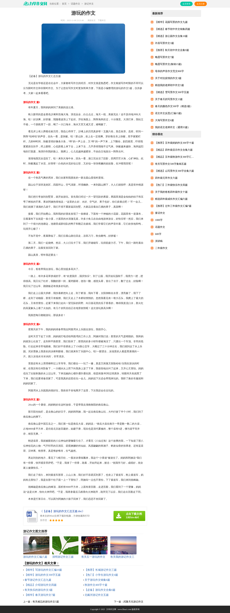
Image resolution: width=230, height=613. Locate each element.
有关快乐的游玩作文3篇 (39, 589)
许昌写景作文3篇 (164, 43)
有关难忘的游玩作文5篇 (46, 601)
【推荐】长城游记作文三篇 (101, 569)
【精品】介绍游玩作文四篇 (41, 584)
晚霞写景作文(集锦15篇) (168, 64)
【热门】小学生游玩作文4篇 (101, 574)
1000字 (159, 220)
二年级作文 (161, 248)
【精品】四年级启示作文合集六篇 (174, 149)
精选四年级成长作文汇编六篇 (171, 199)
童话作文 (160, 213)
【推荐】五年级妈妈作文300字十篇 (174, 142)
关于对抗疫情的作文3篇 (168, 78)
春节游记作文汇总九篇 (38, 579)
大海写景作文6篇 (164, 120)
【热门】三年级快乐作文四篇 (171, 185)
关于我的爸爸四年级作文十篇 (171, 192)
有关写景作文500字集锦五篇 (170, 164)
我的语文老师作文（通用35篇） (172, 127)
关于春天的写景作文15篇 (169, 99)
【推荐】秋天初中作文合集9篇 (172, 50)
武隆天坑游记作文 (133, 601)
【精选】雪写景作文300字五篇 (172, 92)
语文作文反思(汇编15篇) (168, 113)
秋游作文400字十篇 (96, 584)
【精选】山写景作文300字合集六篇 (174, 171)
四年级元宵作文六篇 (166, 178)
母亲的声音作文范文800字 (169, 71)
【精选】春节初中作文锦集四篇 (172, 29)
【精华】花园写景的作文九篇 (171, 22)
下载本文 (102, 20)
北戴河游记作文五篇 (97, 594)
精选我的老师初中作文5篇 (169, 85)
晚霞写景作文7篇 (164, 57)
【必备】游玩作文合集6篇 (100, 589)
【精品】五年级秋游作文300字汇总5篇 (175, 157)
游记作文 (89, 4)
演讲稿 (159, 241)
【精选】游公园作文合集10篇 (171, 36)
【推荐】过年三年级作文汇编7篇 (173, 206)
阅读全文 (92, 20)
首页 (64, 4)
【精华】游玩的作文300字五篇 (43, 574)
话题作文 (75, 4)
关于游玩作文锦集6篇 (97, 579)
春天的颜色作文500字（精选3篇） (174, 106)
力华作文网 (111, 609)
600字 (158, 234)
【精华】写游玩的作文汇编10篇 (43, 569)
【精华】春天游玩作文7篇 (40, 594)
